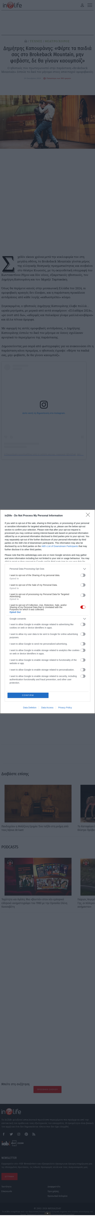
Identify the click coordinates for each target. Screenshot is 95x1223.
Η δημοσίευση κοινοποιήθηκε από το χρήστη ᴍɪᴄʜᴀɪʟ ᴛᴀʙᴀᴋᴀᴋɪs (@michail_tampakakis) (46, 454)
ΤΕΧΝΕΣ (36, 41)
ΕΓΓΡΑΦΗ (9, 1176)
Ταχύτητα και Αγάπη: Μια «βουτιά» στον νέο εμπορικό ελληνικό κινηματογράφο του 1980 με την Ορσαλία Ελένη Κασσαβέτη (34, 903)
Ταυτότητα (6, 1186)
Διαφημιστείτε (54, 1186)
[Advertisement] (47, 949)
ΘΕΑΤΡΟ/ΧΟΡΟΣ (57, 41)
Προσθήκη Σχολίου (47, 1089)
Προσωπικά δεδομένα (57, 1196)
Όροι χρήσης (53, 1191)
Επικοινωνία (6, 1191)
